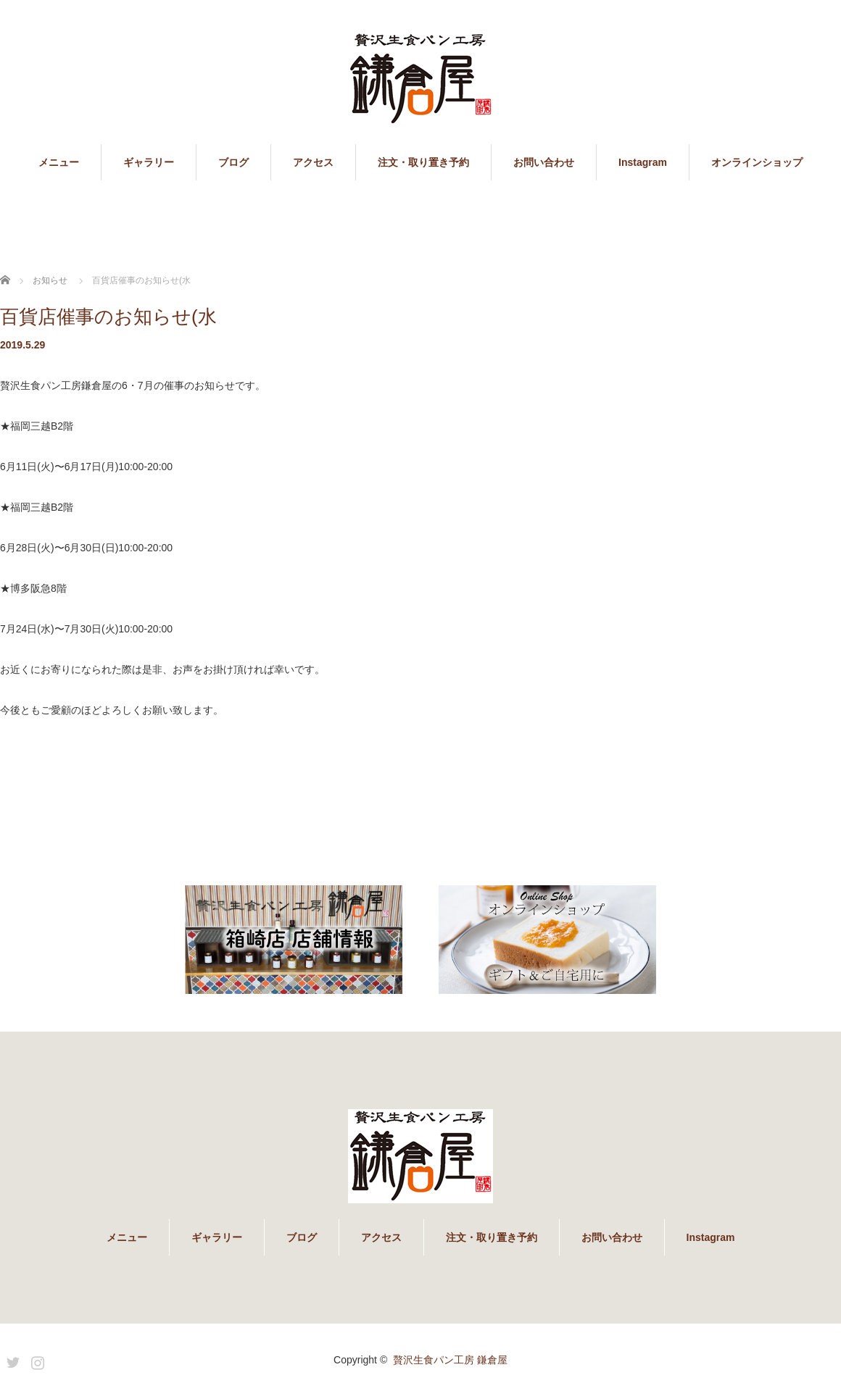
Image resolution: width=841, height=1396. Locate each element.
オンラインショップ (757, 162)
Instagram (642, 162)
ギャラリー (148, 162)
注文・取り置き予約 (423, 162)
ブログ (233, 162)
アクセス (313, 162)
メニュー (58, 162)
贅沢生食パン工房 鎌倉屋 (450, 1360)
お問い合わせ (543, 162)
